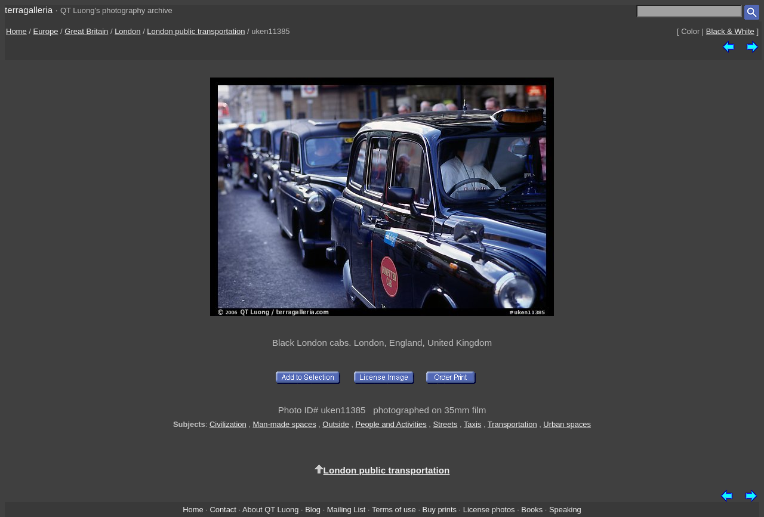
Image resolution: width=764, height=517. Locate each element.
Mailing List (346, 509)
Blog (313, 509)
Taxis (472, 424)
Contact (223, 509)
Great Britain (86, 31)
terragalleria (29, 10)
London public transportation (196, 31)
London (127, 31)
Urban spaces (567, 424)
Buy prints (440, 509)
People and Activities (391, 424)
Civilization (228, 424)
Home (16, 31)
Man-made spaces (284, 424)
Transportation (512, 424)
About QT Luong (270, 509)
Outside (335, 424)
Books (532, 509)
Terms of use (394, 509)
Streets (445, 424)
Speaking (565, 509)
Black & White (730, 31)
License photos (489, 509)
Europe (45, 31)
